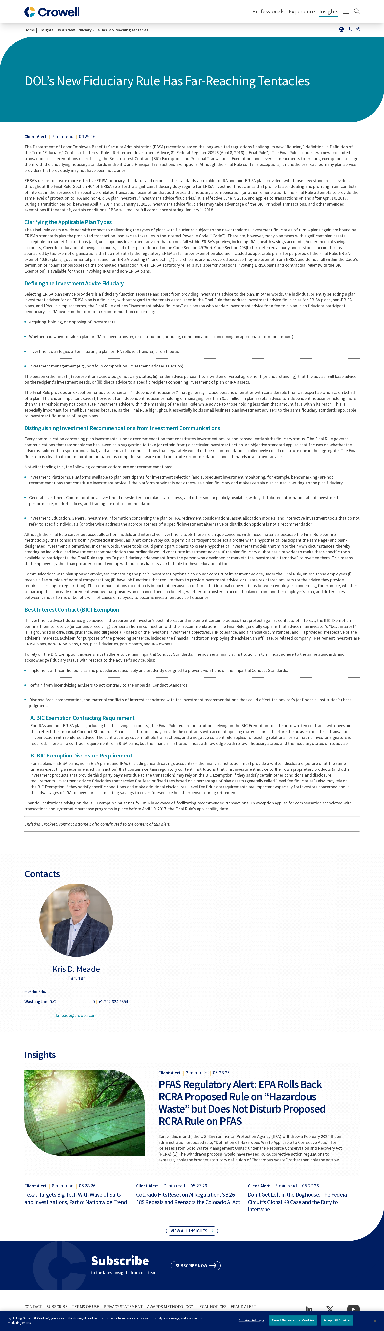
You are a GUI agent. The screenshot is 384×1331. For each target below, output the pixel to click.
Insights (328, 11)
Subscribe (57, 1306)
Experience (302, 11)
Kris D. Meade (76, 969)
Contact (33, 1306)
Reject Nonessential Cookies (293, 1323)
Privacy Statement (123, 1306)
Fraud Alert (243, 1306)
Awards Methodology (170, 1306)
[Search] (357, 12)
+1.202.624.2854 (113, 1001)
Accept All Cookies (337, 1323)
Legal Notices (211, 1306)
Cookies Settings (251, 1323)
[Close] (375, 1324)
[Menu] (346, 12)
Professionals (268, 11)
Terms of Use (85, 1306)
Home (29, 29)
